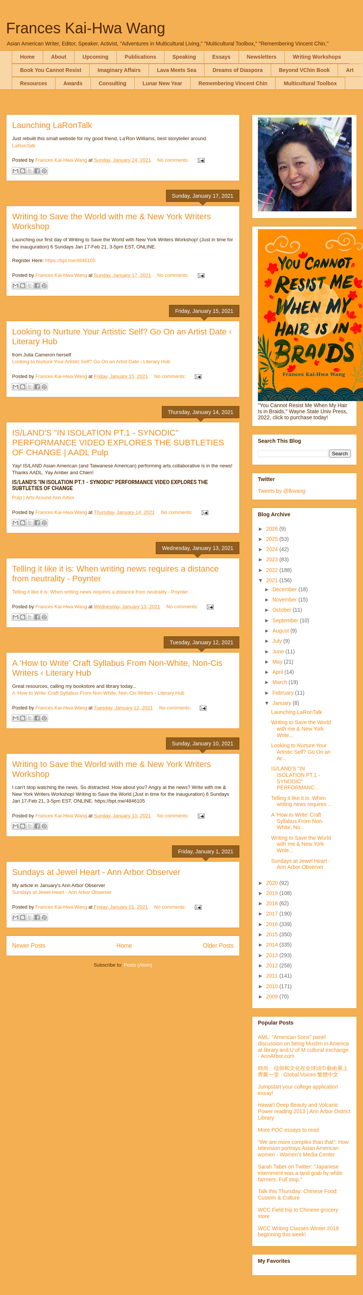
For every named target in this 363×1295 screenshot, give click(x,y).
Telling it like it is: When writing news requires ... (301, 801)
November (285, 600)
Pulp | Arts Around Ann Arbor (43, 497)
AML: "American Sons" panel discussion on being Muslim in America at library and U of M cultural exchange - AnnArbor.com (303, 1046)
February (283, 693)
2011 (272, 976)
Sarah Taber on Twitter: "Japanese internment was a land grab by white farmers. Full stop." (300, 1173)
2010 (272, 986)
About (58, 57)
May (278, 662)
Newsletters (262, 57)
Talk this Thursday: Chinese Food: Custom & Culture (298, 1194)
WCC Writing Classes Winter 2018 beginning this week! (298, 1231)
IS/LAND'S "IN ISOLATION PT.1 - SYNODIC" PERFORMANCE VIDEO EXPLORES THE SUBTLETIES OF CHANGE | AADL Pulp (118, 442)
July (277, 641)
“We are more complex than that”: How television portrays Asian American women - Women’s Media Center (303, 1148)
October (282, 610)
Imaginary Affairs (119, 70)
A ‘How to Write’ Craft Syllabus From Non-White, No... (297, 821)
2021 (272, 580)
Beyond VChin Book (304, 70)
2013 (272, 955)
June (278, 651)
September (285, 620)
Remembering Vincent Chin (233, 83)
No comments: (173, 160)
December (285, 589)
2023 (272, 559)
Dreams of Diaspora (237, 70)
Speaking (184, 57)
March (280, 682)
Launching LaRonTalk (52, 125)
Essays (221, 57)
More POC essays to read (288, 1130)
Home (27, 57)
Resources (33, 83)
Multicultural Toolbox (310, 83)
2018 (272, 903)
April (278, 672)
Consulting (112, 83)
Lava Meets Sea (176, 70)
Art (350, 70)
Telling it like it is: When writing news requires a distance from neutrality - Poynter (100, 592)
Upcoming (95, 57)
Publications (140, 57)
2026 (272, 529)
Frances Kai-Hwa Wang (85, 28)
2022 (272, 570)
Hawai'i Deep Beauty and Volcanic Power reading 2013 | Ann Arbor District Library (304, 1111)
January (282, 703)
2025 (272, 539)
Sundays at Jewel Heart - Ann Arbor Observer (96, 872)
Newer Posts (28, 945)
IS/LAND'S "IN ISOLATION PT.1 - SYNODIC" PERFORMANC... (295, 777)
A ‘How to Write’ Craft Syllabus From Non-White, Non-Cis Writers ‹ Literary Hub (98, 693)
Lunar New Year (162, 83)
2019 (272, 893)
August (281, 631)
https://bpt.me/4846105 (70, 260)
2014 (272, 945)
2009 (272, 997)
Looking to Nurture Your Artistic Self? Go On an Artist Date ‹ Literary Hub (91, 361)
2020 (272, 883)
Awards (73, 83)
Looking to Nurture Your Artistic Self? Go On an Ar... (300, 751)
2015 (272, 934)
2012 (272, 965)
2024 (272, 549)
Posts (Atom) (138, 965)
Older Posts (218, 945)
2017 (272, 914)
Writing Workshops (317, 57)
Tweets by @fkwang (282, 491)
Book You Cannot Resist (50, 70)
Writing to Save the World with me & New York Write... (301, 728)
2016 (272, 924)
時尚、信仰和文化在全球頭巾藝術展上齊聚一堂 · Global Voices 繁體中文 (303, 1071)
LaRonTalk (23, 145)
